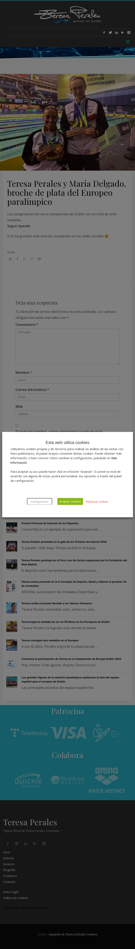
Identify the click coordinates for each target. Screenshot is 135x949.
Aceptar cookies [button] (70, 501)
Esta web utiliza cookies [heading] (67, 442)
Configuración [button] (39, 501)
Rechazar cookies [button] (97, 501)
